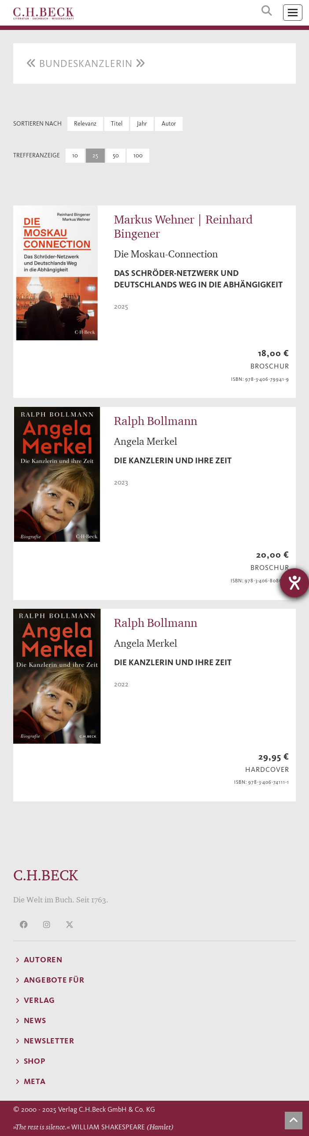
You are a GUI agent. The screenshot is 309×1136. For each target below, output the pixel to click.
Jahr (142, 123)
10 (75, 155)
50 (116, 155)
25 (95, 155)
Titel (116, 123)
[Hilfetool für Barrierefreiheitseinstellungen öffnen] (294, 582)
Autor (169, 123)
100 (138, 155)
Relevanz (85, 123)
